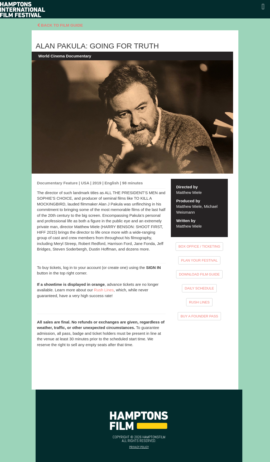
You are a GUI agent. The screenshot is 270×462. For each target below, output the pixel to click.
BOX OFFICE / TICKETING (199, 246)
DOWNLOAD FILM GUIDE (199, 274)
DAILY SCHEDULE (199, 288)
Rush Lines (104, 290)
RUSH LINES (199, 302)
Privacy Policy (139, 447)
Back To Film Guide (60, 25)
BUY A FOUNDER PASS (199, 316)
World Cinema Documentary (64, 56)
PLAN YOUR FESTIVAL (199, 260)
